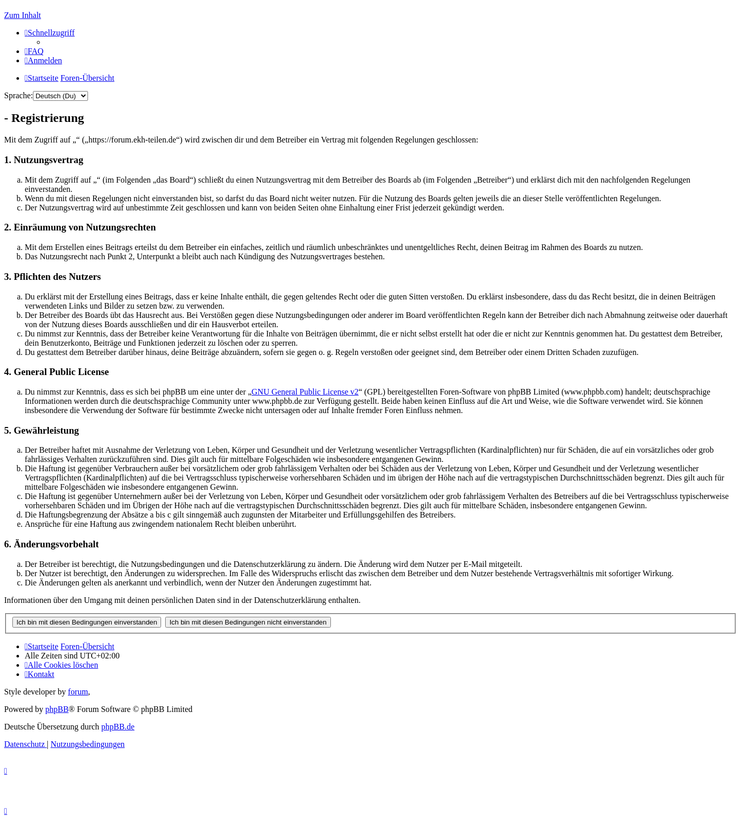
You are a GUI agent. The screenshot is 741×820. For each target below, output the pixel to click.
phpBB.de (117, 726)
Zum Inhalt (22, 15)
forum (78, 691)
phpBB (56, 709)
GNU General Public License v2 (305, 391)
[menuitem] (34, 51)
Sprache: (18, 95)
